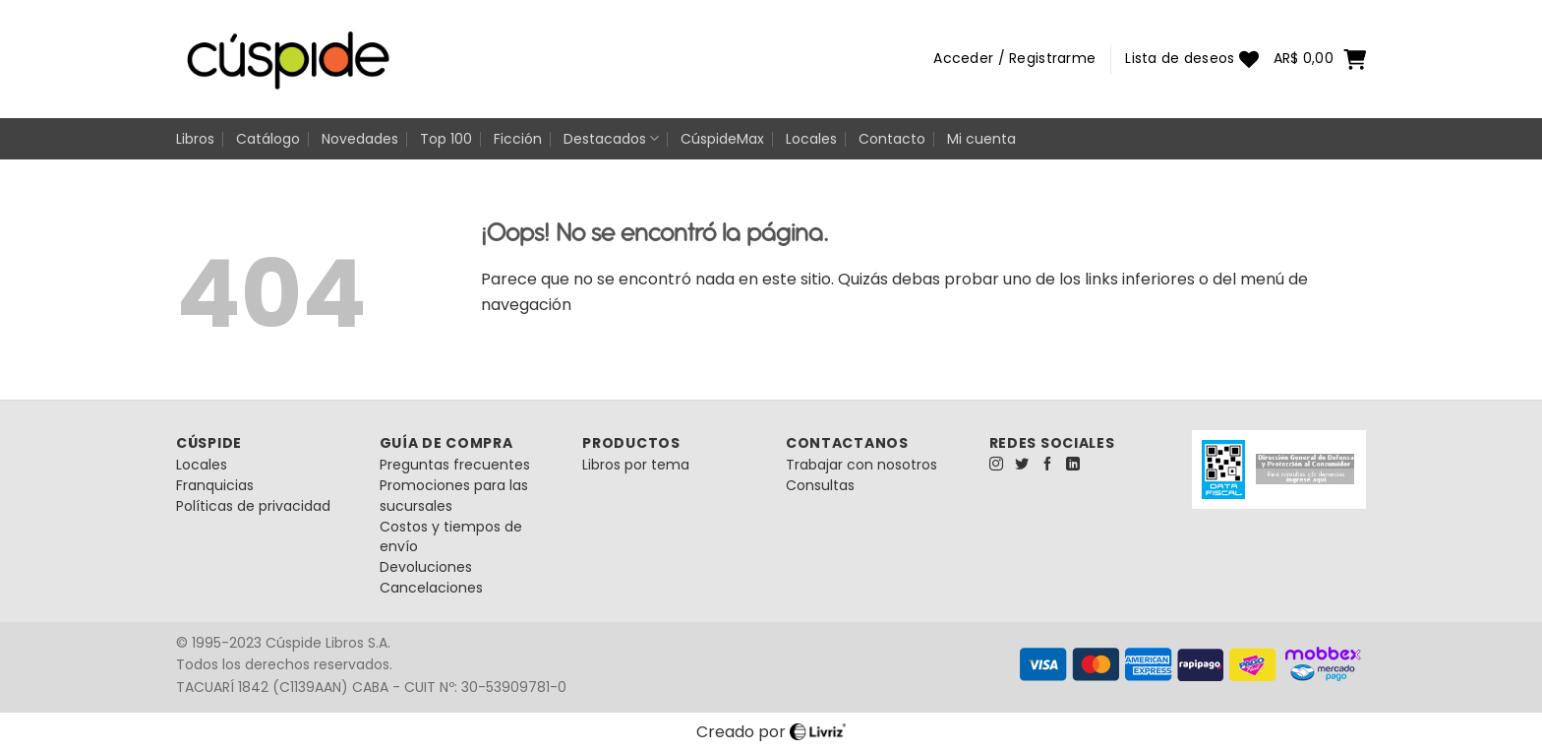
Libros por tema (635, 464)
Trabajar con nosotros (861, 464)
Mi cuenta (981, 139)
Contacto (892, 139)
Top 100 (446, 139)
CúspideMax (722, 139)
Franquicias (215, 485)
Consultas (820, 485)
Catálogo (268, 139)
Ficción (518, 139)
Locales (811, 139)
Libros (195, 139)
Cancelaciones (431, 587)
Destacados (611, 139)
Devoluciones (426, 567)
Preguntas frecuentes (455, 464)
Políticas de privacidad (253, 506)
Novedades (360, 139)
